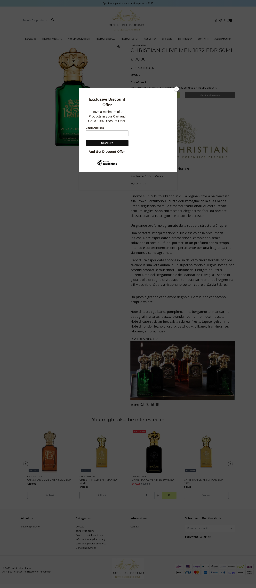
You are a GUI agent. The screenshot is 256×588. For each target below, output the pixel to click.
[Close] (176, 88)
